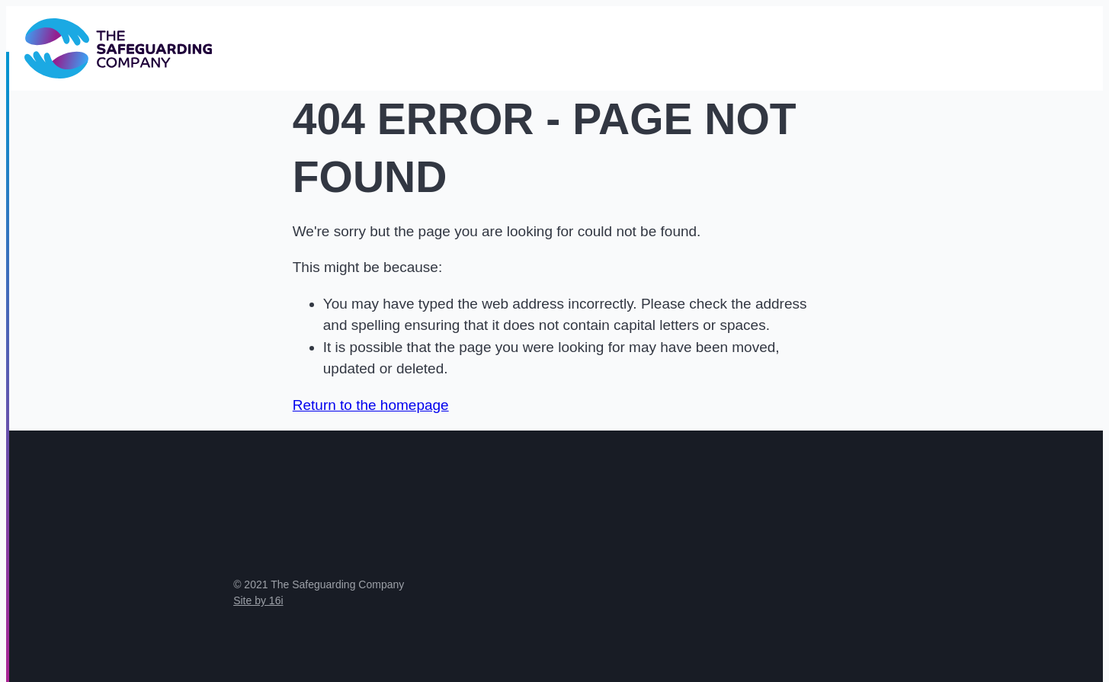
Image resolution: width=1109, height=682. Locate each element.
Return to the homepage (371, 405)
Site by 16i (258, 600)
